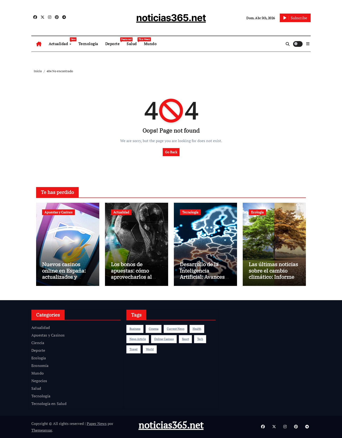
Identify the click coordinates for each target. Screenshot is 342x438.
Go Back (171, 152)
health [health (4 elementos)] (197, 329)
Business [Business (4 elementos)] (134, 329)
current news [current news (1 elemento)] (175, 329)
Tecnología (88, 43)
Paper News (97, 423)
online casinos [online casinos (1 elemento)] (164, 339)
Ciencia (37, 342)
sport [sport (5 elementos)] (185, 339)
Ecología (257, 212)
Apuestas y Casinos (58, 212)
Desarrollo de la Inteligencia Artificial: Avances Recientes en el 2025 (205, 273)
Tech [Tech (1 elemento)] (200, 339)
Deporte (114, 41)
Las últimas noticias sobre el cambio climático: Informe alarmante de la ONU (274, 273)
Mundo (150, 43)
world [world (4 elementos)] (150, 349)
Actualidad (62, 41)
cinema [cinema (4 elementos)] (153, 329)
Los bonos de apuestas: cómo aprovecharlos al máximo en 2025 (131, 273)
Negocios (39, 380)
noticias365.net (171, 18)
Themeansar (41, 430)
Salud (133, 41)
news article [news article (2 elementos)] (137, 339)
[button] (307, 43)
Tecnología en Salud (48, 403)
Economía (40, 365)
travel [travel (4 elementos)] (133, 349)
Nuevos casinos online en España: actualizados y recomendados (64, 273)
